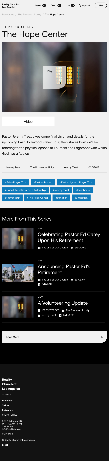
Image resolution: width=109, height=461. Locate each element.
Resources (8, 14)
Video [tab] (28, 121)
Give (101, 5)
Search (86, 5)
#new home (83, 194)
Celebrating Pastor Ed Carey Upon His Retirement (69, 237)
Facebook (7, 400)
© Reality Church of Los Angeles (18, 439)
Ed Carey (80, 279)
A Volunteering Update (63, 303)
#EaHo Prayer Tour (15, 186)
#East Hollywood (43, 186)
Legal (5, 444)
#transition (61, 201)
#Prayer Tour (12, 201)
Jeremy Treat (49, 315)
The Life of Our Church (55, 247)
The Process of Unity (29, 14)
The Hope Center (55, 14)
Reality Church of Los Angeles (11, 5)
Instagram (7, 410)
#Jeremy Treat (61, 194)
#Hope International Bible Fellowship (25, 194)
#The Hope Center (37, 201)
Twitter (6, 405)
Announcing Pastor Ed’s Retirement (64, 269)
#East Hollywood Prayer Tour (76, 186)
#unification (81, 201)
